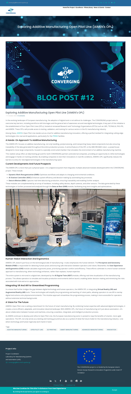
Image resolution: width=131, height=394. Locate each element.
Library (84, 10)
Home (47, 10)
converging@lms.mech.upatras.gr (18, 362)
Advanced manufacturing (92, 330)
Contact (106, 10)
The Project (57, 10)
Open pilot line (37, 330)
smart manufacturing (69, 330)
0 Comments (21, 116)
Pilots (77, 10)
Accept (114, 390)
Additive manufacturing (17, 330)
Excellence (68, 10)
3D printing (51, 330)
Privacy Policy (59, 385)
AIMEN (19, 133)
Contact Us (70, 385)
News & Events (95, 10)
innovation (111, 330)
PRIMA (55, 136)
